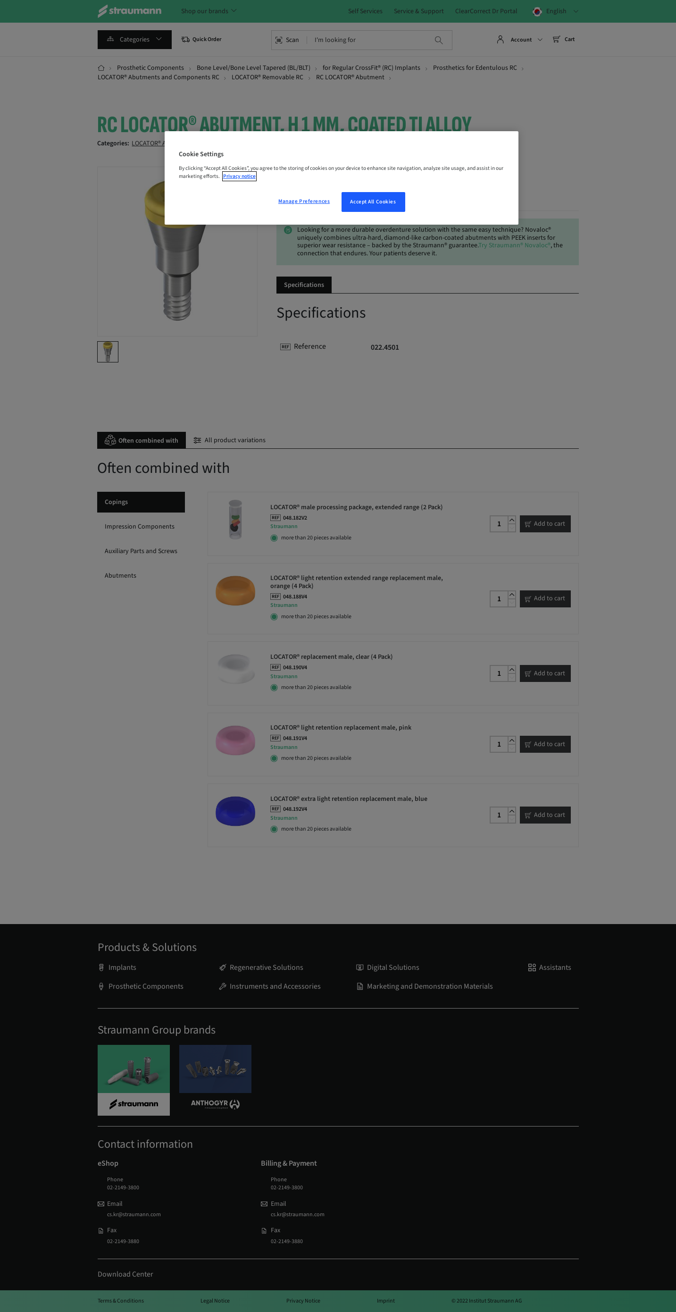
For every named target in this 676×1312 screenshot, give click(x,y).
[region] (341, 178)
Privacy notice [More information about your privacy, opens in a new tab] (239, 176)
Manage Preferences (304, 201)
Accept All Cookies (373, 202)
